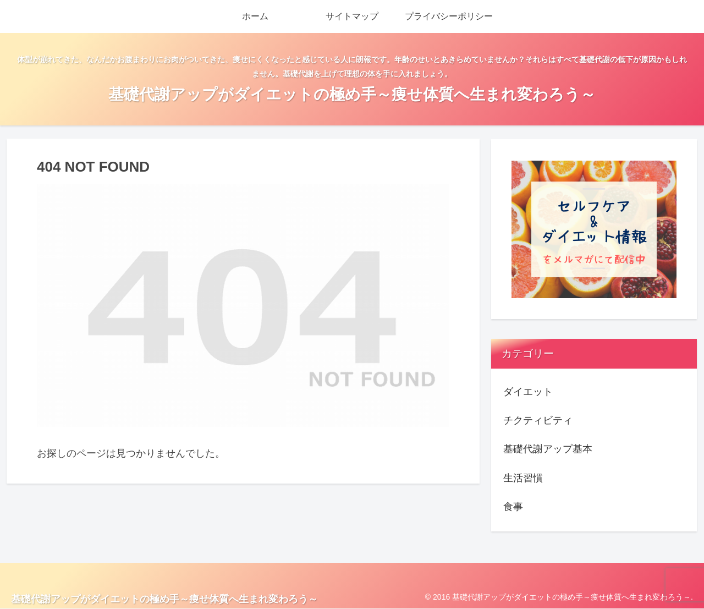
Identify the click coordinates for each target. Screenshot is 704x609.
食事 (513, 506)
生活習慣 (523, 478)
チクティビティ (538, 420)
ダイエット (528, 391)
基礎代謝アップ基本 (547, 448)
